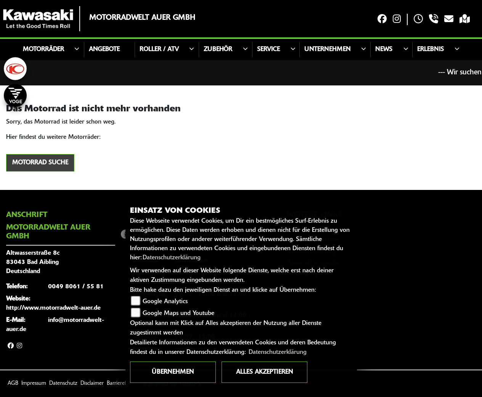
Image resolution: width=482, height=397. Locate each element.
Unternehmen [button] (327, 50)
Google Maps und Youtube (178, 313)
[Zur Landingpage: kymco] (15, 68)
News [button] (383, 50)
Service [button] (268, 50)
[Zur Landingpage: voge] (15, 95)
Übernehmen (173, 372)
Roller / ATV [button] (159, 50)
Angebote (104, 50)
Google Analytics (165, 302)
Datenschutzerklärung (172, 258)
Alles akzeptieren (264, 372)
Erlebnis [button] (430, 50)
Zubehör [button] (218, 50)
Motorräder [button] (43, 50)
